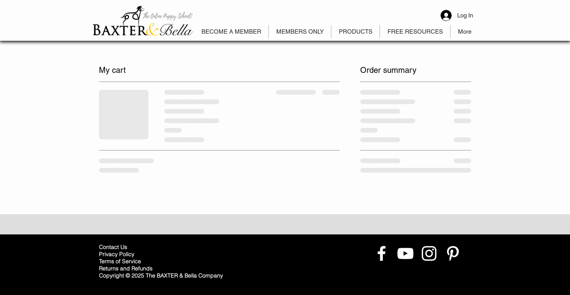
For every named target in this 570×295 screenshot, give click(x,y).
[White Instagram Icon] (429, 253)
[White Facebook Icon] (381, 253)
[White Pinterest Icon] (453, 253)
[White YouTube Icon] (405, 253)
